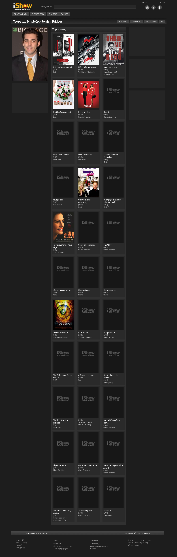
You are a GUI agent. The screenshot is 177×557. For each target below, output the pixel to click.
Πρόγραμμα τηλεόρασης (99, 546)
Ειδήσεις (93, 549)
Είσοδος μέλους (21, 543)
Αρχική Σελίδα (21, 540)
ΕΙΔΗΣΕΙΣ (53, 14)
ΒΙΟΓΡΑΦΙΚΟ (123, 21)
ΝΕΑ (162, 21)
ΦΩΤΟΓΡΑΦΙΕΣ (151, 21)
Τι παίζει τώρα (95, 544)
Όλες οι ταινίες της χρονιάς (63, 546)
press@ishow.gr (142, 543)
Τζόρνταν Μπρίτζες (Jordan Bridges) (38, 21)
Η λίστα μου (57, 544)
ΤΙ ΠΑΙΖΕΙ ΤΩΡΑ (38, 14)
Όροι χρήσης (20, 547)
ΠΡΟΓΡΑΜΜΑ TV (20, 14)
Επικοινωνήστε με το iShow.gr (36, 533)
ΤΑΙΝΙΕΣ (64, 14)
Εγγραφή (162, 2)
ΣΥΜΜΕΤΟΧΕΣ (136, 21)
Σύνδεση (145, 2)
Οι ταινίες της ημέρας (60, 549)
